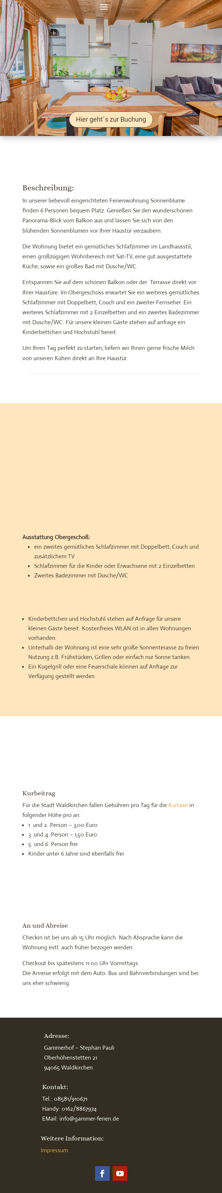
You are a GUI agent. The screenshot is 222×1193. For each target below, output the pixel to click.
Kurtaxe (178, 805)
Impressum (54, 1150)
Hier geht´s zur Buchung (111, 119)
